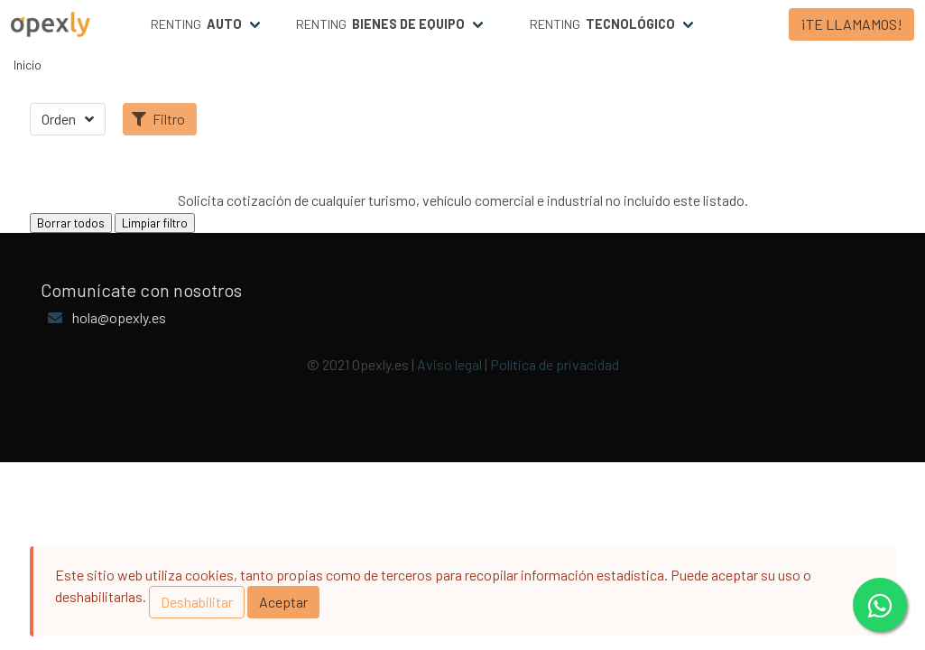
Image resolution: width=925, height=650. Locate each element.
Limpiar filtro (155, 223)
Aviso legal (449, 364)
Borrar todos (71, 223)
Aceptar (283, 601)
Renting (196, 24)
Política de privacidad (554, 364)
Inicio (28, 64)
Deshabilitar (197, 601)
